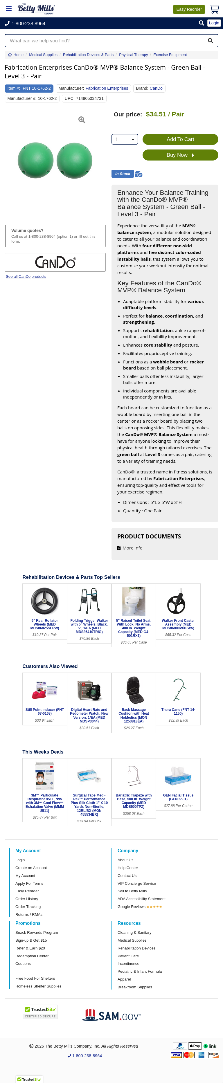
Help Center (128, 868)
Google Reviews (131, 906)
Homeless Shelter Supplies (38, 986)
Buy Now (180, 155)
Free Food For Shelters (35, 978)
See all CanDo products (26, 276)
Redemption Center (31, 956)
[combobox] (125, 139)
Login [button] (214, 23)
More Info (132, 548)
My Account (25, 875)
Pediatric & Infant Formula (140, 971)
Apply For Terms (29, 883)
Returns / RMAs (28, 914)
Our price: (128, 114)
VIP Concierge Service (137, 883)
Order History (26, 899)
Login (20, 860)
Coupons (23, 963)
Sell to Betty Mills (132, 891)
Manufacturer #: (22, 98)
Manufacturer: (71, 88)
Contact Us (127, 875)
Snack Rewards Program (36, 932)
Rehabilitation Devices (136, 948)
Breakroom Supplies (135, 987)
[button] (201, 23)
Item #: (14, 88)
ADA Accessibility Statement (142, 899)
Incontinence (128, 963)
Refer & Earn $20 (30, 948)
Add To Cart (180, 139)
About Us (125, 860)
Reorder (189, 9)
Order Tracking (28, 906)
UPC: (70, 98)
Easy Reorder (27, 891)
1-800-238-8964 (42, 236)
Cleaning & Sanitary (135, 932)
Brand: (142, 88)
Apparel (124, 979)
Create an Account (31, 868)
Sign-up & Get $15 (31, 940)
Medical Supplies (132, 940)
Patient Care (128, 956)
